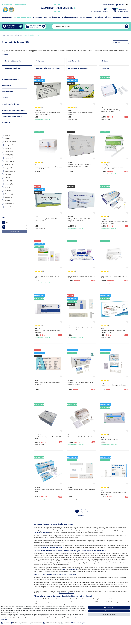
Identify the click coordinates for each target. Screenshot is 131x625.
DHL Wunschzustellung (53, 623)
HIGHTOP (9, 164)
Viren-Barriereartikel (52, 17)
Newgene (9, 184)
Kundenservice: (102, 5)
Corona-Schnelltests (22, 17)
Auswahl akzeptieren (109, 614)
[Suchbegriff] (88, 26)
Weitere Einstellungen (78, 623)
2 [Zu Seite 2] (81, 511)
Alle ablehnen (109, 611)
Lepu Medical (10, 171)
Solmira (8, 200)
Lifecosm (9, 174)
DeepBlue (9, 151)
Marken (126, 17)
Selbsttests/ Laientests (41, 533)
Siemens (9, 197)
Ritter (7, 187)
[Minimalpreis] (16, 222)
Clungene (9, 145)
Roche (8, 191)
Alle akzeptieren (109, 607)
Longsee (8, 177)
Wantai (8, 207)
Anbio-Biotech (10, 142)
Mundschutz (7, 17)
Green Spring (10, 161)
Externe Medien (37, 623)
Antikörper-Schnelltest (66, 593)
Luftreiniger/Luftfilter (103, 17)
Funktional (67, 623)
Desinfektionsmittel (70, 17)
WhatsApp (120, 5)
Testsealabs (9, 204)
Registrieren (98, 11)
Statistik (15, 623)
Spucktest (73, 569)
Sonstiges (117, 17)
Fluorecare (9, 158)
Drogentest (37, 17)
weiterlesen (5, 55)
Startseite (5, 35)
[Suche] (126, 26)
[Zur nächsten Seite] (86, 511)
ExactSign (9, 155)
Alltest (8, 138)
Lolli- (65, 569)
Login (92, 11)
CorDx (8, 148)
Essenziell (6, 623)
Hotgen (8, 168)
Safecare (9, 194)
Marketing (25, 623)
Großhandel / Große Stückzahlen (51, 547)
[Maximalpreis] (16, 227)
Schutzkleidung (86, 17)
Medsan (8, 181)
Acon (7, 135)
